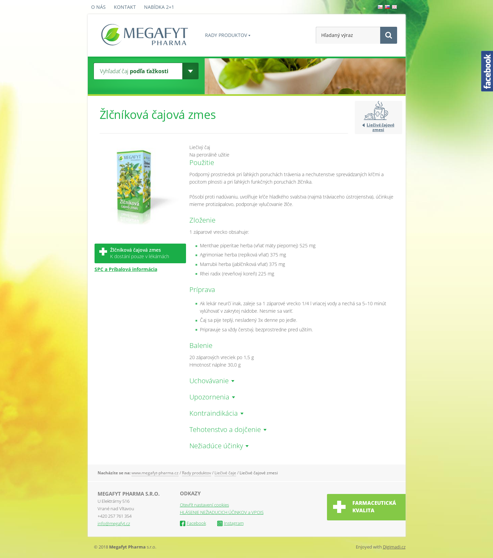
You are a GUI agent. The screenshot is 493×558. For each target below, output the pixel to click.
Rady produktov (226, 35)
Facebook (193, 523)
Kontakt (125, 7)
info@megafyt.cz (114, 523)
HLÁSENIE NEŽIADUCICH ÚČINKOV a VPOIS (222, 512)
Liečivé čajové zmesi (380, 127)
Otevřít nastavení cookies (204, 505)
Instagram (230, 523)
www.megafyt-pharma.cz (155, 473)
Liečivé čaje (225, 473)
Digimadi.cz (394, 547)
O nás (98, 7)
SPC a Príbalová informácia (126, 269)
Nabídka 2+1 (159, 7)
